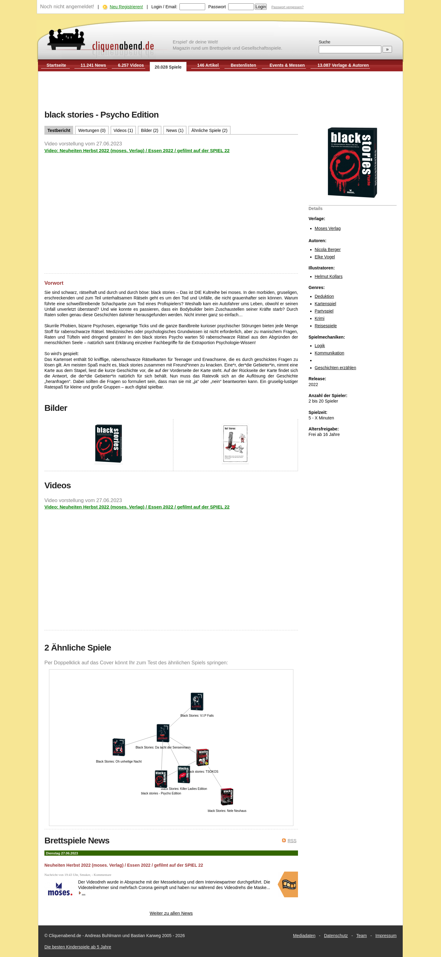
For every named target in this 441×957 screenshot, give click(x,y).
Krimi (320, 318)
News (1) (174, 130)
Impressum (386, 935)
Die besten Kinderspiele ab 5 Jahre (77, 946)
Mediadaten (304, 935)
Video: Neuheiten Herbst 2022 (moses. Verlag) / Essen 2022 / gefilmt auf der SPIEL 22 (137, 150)
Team (361, 935)
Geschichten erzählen (335, 367)
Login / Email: (164, 6)
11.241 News (93, 65)
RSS (292, 840)
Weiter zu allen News (171, 913)
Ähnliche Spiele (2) (209, 130)
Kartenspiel (325, 303)
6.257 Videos (131, 65)
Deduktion (324, 296)
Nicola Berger (328, 249)
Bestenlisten (243, 65)
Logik (320, 345)
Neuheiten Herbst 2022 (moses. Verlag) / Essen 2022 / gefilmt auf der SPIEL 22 (123, 865)
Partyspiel (324, 311)
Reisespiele (326, 325)
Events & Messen (287, 65)
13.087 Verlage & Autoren (343, 65)
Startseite (56, 65)
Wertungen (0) (91, 130)
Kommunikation (330, 353)
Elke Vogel (325, 256)
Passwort (217, 6)
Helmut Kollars (329, 276)
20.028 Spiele (168, 67)
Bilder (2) (149, 130)
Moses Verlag (328, 228)
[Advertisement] (220, 91)
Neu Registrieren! (126, 6)
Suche (324, 41)
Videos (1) (123, 130)
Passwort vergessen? (287, 7)
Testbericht (58, 130)
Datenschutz (336, 935)
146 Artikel (208, 65)
